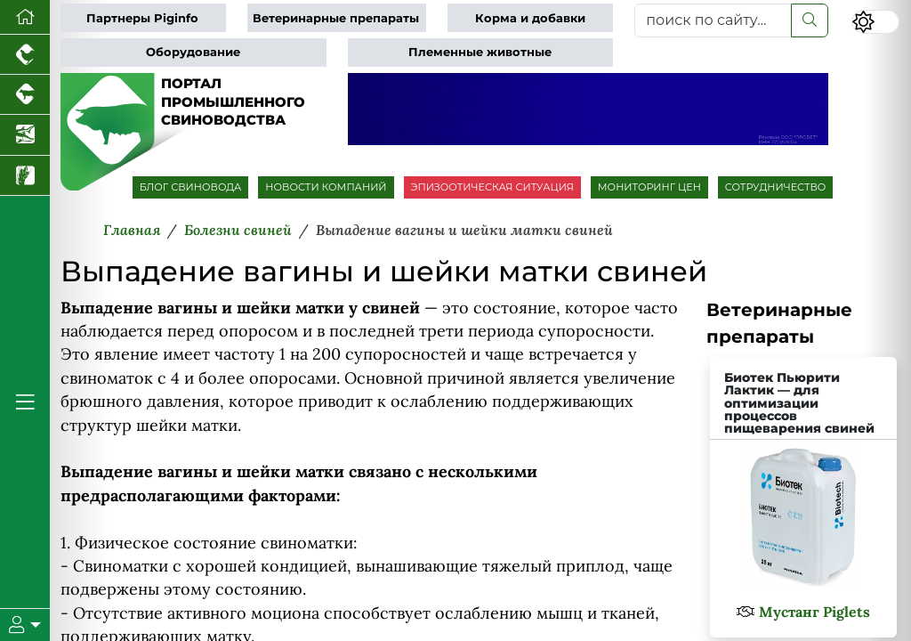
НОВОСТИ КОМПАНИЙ (325, 187)
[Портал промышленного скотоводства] (25, 95)
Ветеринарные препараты (336, 18)
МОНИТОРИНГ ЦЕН (649, 187)
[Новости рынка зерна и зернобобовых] (25, 176)
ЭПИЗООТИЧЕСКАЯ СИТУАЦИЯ (492, 187)
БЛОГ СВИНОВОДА (191, 187)
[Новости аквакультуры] (25, 135)
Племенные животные (480, 52)
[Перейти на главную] (25, 17)
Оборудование (193, 52)
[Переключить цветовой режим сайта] (875, 22)
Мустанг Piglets (814, 612)
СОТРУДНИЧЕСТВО (775, 187)
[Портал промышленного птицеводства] (25, 55)
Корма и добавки (530, 18)
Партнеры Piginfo (142, 18)
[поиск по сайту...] (713, 20)
